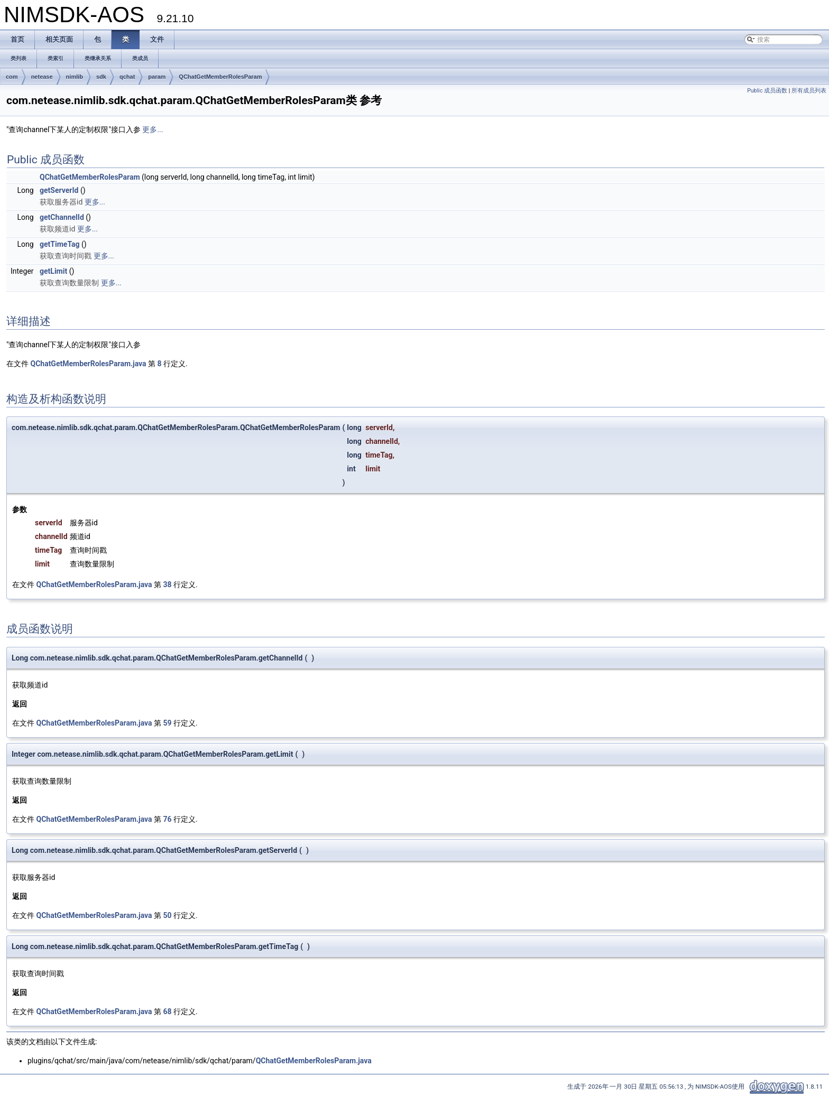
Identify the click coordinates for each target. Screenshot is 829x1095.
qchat (127, 76)
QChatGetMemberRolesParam (220, 76)
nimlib (74, 76)
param (156, 76)
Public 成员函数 (767, 90)
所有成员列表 (808, 90)
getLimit (53, 271)
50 (167, 915)
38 (167, 584)
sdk (101, 76)
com (12, 76)
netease (42, 76)
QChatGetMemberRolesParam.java (88, 363)
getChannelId (62, 217)
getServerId (59, 190)
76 (167, 819)
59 (167, 723)
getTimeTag (60, 244)
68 (167, 1011)
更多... (152, 129)
